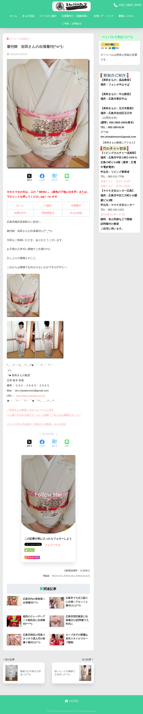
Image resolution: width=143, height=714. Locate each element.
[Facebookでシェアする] (42, 178)
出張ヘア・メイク (104, 16)
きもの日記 (28, 16)
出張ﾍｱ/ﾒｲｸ (20, 212)
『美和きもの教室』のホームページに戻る (32, 409)
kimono (58, 575)
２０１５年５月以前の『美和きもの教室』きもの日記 (38, 424)
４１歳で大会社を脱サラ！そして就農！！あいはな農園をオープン (46, 415)
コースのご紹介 (48, 16)
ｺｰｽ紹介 (48, 205)
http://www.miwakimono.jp (31, 395)
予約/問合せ (48, 212)
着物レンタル (125, 16)
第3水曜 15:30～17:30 (113, 219)
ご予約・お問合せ (71, 23)
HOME (71, 701)
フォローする (52, 545)
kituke (71, 575)
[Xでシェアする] (29, 178)
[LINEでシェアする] (67, 178)
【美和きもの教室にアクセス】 (117, 145)
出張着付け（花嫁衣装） (75, 16)
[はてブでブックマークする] (54, 178)
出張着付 (76, 205)
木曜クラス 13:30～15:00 (116, 186)
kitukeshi (84, 575)
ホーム (13, 16)
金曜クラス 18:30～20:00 (116, 191)
